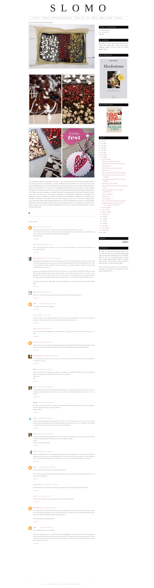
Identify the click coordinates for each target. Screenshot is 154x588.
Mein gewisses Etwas (39, 258)
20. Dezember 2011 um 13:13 (53, 258)
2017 (102, 143)
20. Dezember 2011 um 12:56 (44, 227)
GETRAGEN (105, 170)
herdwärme (45, 17)
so (46, 181)
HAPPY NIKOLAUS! (107, 194)
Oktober (104, 209)
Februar (104, 228)
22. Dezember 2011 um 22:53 (45, 451)
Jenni (34, 328)
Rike (34, 292)
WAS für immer (37, 484)
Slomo (80, 8)
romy (34, 387)
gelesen (94, 17)
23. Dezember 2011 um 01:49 (50, 484)
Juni (103, 219)
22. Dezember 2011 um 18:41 (44, 434)
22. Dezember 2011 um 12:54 (45, 418)
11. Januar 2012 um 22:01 (46, 527)
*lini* (34, 451)
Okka (34, 303)
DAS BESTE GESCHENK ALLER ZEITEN (113, 164)
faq (83, 17)
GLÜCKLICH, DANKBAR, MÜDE (111, 161)
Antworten (36, 239)
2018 (102, 141)
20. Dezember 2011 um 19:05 (44, 342)
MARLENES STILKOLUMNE (110, 183)
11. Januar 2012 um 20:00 (49, 507)
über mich (36, 17)
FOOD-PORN (105, 196)
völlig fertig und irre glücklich (62, 17)
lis (33, 315)
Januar (104, 230)
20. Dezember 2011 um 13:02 (45, 244)
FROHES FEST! (106, 166)
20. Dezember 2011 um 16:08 (47, 303)
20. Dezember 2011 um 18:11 (43, 315)
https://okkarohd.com (104, 32)
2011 (102, 157)
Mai (103, 221)
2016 (102, 145)
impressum (118, 17)
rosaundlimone (37, 356)
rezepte (77, 17)
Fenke (35, 244)
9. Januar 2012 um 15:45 (43, 496)
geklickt (110, 17)
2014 (102, 150)
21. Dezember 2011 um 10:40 (45, 402)
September (105, 212)
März (103, 225)
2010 (102, 232)
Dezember (105, 159)
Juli (103, 216)
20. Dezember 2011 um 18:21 (44, 328)
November (105, 207)
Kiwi (34, 227)
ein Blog (60, 181)
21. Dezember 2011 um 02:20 (44, 387)
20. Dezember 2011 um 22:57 (44, 369)
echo (88, 17)
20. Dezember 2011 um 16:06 (44, 292)
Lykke (35, 418)
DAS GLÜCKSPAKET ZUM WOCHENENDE (114, 173)
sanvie (35, 496)
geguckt (102, 17)
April (103, 223)
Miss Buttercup (37, 507)
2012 (102, 154)
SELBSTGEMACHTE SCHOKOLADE (112, 168)
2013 (102, 152)
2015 (102, 148)
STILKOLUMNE (106, 198)
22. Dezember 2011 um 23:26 (47, 467)
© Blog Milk (64, 584)
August (104, 214)
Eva (34, 342)
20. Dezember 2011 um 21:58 (50, 356)
